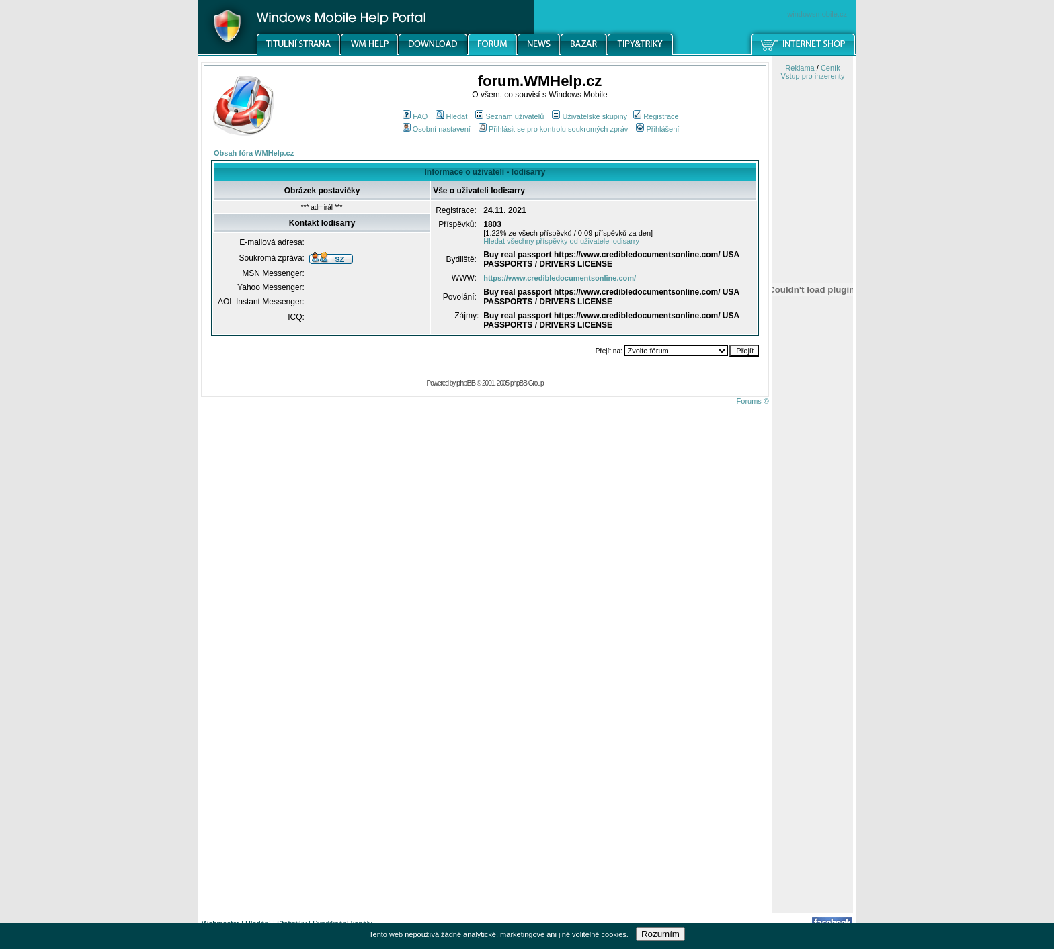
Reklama (799, 68)
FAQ (415, 116)
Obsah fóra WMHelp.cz (254, 153)
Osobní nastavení (437, 129)
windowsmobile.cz (817, 14)
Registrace (656, 116)
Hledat (451, 116)
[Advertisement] (812, 700)
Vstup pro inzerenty (813, 76)
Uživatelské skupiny (589, 116)
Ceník (830, 68)
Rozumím (660, 934)
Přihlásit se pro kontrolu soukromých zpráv (553, 129)
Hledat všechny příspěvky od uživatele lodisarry (561, 241)
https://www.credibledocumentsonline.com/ (559, 278)
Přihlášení (657, 129)
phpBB (465, 383)
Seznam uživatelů (509, 116)
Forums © (753, 401)
